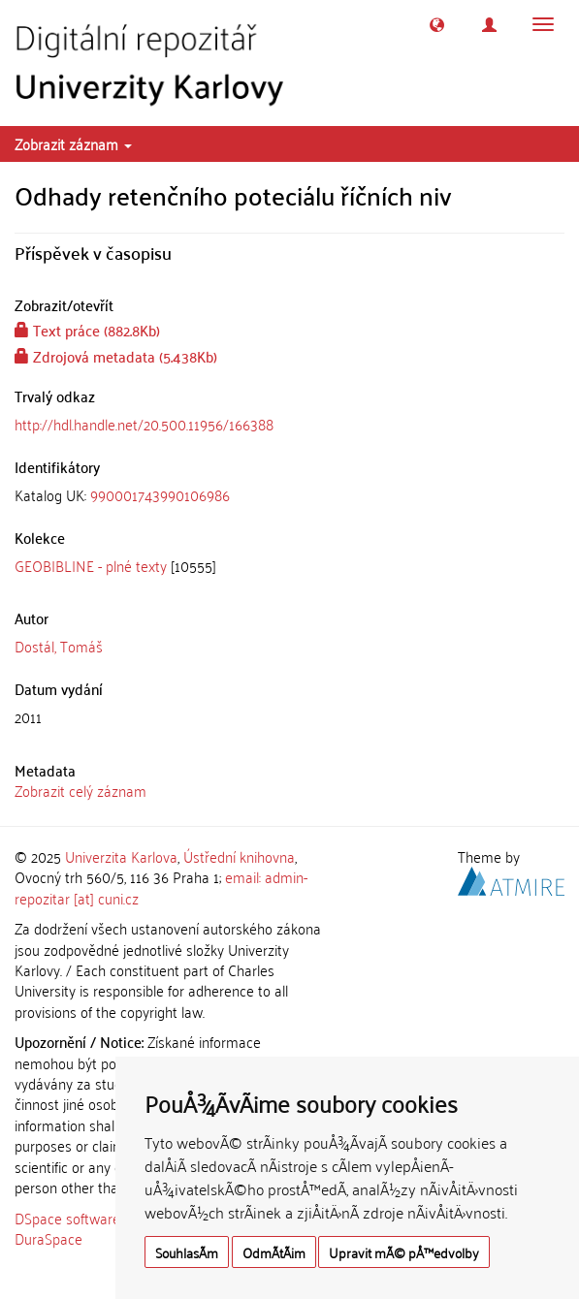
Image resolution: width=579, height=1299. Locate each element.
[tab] (289, 495)
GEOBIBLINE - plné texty (91, 565)
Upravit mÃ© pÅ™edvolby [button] (404, 1252)
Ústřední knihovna (239, 856)
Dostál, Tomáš (59, 645)
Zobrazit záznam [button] (73, 143)
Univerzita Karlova (121, 856)
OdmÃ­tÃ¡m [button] (274, 1252)
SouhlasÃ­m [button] (186, 1252)
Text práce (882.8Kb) (87, 329)
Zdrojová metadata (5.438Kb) (116, 355)
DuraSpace (48, 1237)
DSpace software (67, 1217)
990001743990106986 (160, 494)
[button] (437, 25)
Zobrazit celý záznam (80, 790)
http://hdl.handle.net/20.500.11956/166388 (144, 423)
